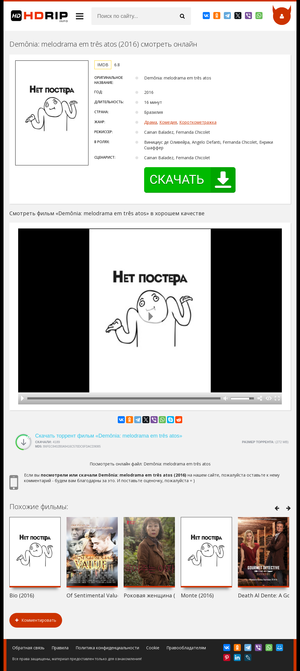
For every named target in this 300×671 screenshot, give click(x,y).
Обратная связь (28, 647)
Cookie (152, 647)
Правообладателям (186, 647)
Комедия (168, 122)
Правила (60, 647)
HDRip (36, 16)
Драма (150, 122)
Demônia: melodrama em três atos (177, 464)
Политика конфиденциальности (107, 647)
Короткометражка (198, 122)
